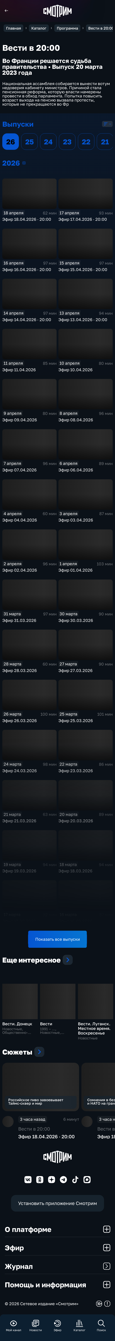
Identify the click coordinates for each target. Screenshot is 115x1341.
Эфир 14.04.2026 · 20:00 (26, 319)
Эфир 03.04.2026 (75, 520)
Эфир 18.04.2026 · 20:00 (26, 219)
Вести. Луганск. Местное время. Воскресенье (94, 1028)
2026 (24, 163)
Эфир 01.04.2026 (75, 570)
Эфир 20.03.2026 (75, 820)
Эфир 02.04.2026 (19, 570)
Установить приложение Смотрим (57, 1203)
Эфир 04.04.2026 (19, 520)
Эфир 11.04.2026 (19, 369)
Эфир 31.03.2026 (19, 620)
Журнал (57, 1266)
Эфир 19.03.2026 (19, 870)
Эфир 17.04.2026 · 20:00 (82, 219)
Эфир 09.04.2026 (19, 419)
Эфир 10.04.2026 (75, 369)
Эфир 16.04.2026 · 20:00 (26, 269)
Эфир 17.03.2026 (19, 921)
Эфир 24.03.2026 (19, 770)
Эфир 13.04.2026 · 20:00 (82, 319)
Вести (46, 1023)
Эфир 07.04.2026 (19, 469)
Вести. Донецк (17, 1023)
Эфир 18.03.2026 (75, 870)
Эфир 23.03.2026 (75, 770)
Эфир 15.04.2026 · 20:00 (82, 269)
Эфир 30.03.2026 (75, 620)
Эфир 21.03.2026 (19, 820)
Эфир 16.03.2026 (75, 921)
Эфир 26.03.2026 (19, 720)
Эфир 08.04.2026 (75, 419)
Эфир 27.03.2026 (75, 670)
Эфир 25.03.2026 (75, 720)
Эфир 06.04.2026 (75, 469)
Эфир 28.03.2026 (19, 670)
